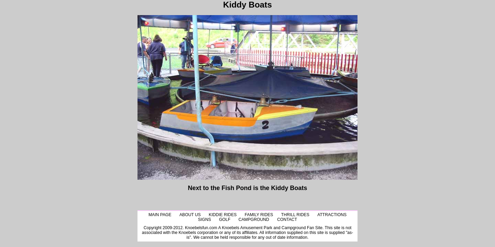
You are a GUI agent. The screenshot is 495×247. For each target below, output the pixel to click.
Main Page (160, 214)
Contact (287, 219)
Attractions (331, 214)
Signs (204, 219)
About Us (190, 214)
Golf (224, 219)
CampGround (254, 219)
